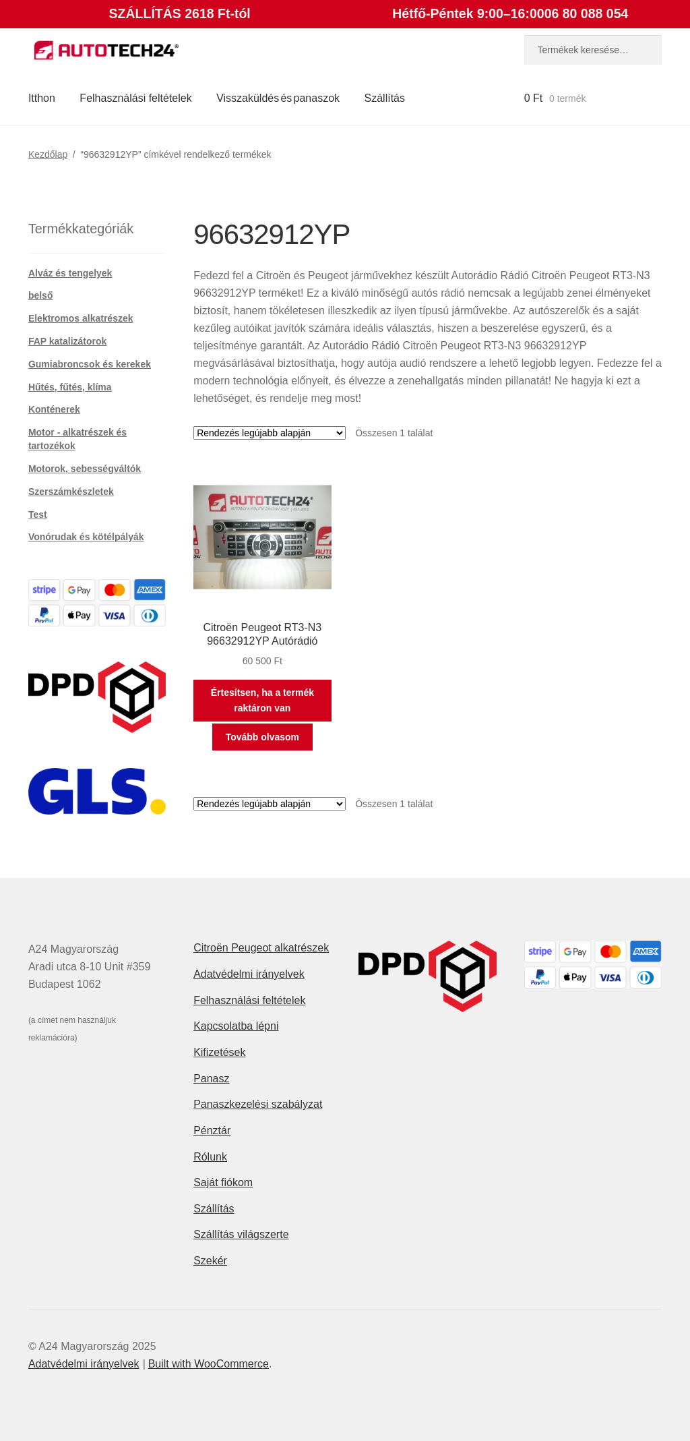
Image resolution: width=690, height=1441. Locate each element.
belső (40, 295)
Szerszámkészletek (71, 491)
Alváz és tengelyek (70, 273)
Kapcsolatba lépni (235, 1026)
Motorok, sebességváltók (84, 468)
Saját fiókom (223, 1182)
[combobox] (593, 50)
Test (37, 514)
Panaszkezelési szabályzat (257, 1104)
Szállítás (385, 98)
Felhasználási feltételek (135, 98)
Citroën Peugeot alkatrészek (261, 947)
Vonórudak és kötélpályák (86, 536)
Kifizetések (219, 1052)
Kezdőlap (47, 154)
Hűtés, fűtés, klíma (70, 387)
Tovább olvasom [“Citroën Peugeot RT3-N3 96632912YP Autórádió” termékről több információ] (262, 737)
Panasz (211, 1078)
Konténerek (54, 409)
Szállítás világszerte (240, 1234)
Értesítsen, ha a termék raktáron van (262, 700)
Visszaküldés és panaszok (278, 98)
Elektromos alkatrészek (80, 318)
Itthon (41, 98)
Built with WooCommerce (208, 1364)
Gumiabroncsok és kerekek (89, 364)
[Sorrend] (269, 433)
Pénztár (211, 1130)
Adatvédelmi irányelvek (249, 974)
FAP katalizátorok (67, 341)
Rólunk (210, 1157)
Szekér (210, 1260)
